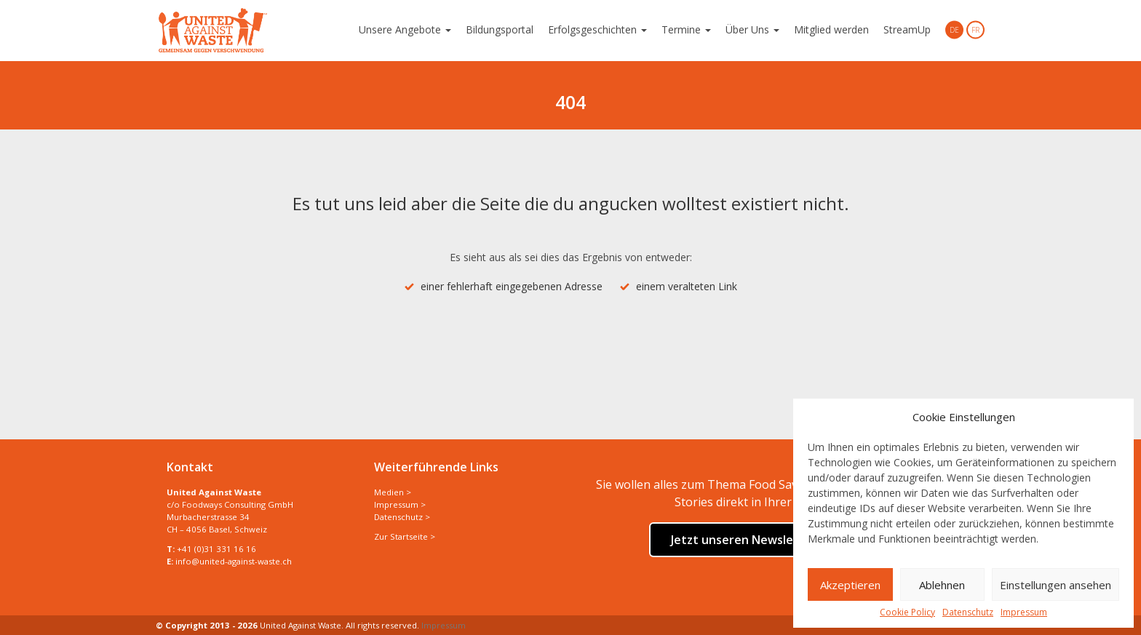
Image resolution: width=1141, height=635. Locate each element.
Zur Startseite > (404, 536)
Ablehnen (942, 585)
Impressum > (400, 504)
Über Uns (752, 29)
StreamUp (907, 29)
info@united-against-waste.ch (233, 561)
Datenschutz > (402, 516)
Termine (686, 29)
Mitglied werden (831, 29)
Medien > (392, 492)
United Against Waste (212, 30)
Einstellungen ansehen (1055, 585)
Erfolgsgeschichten (597, 29)
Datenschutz (967, 612)
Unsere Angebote (405, 29)
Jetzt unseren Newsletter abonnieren (778, 540)
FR (975, 30)
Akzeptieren (850, 585)
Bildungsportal (499, 29)
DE (954, 30)
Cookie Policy (907, 612)
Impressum (1024, 612)
